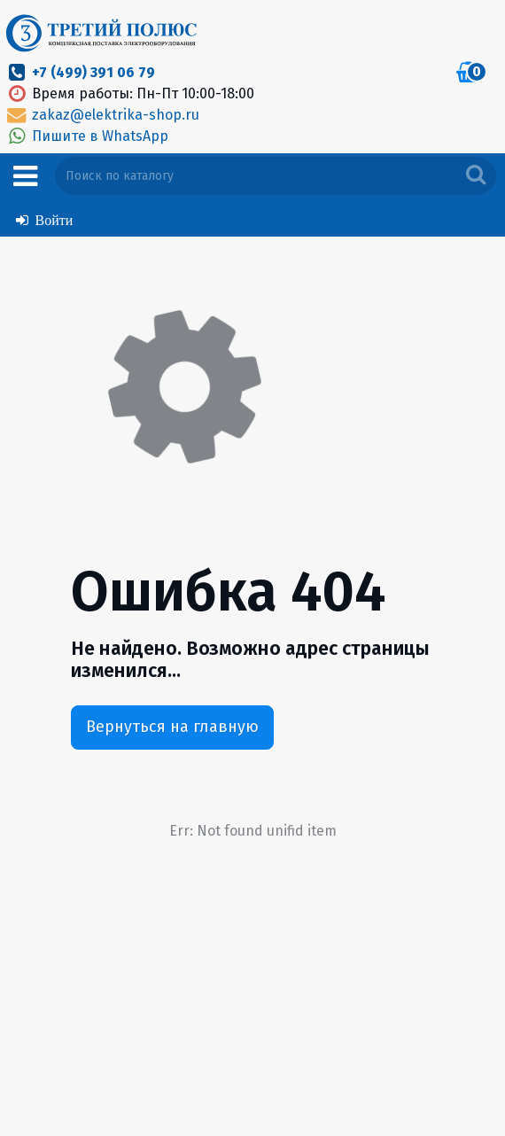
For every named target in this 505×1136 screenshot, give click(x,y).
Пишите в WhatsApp (86, 136)
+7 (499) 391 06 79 (93, 72)
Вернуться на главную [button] (172, 726)
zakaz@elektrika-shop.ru (101, 114)
